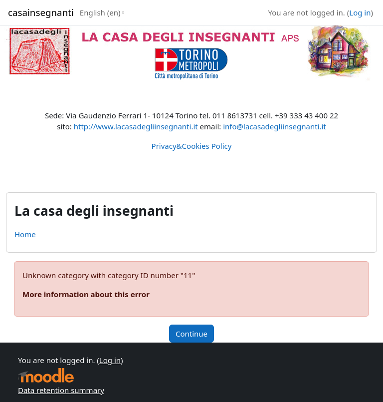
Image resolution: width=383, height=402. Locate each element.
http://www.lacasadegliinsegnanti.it (136, 126)
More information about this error (86, 294)
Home (25, 234)
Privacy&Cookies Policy (192, 146)
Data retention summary (61, 390)
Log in (360, 12)
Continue (191, 334)
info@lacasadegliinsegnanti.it (274, 126)
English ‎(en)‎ (100, 12)
